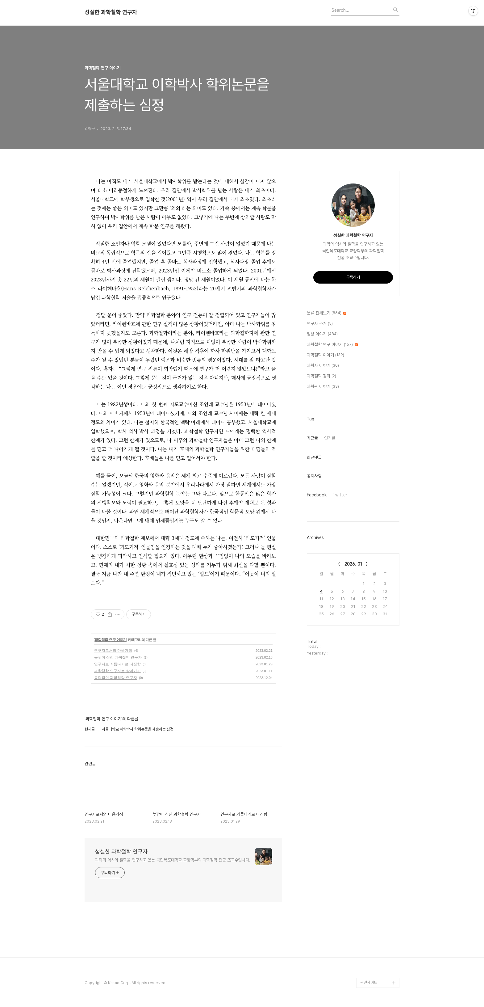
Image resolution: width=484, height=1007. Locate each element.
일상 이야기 (322, 334)
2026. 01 (353, 564)
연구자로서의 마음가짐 (113, 650)
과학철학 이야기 (325, 355)
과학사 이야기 (323, 366)
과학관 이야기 (323, 387)
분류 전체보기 (326, 313)
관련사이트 (368, 982)
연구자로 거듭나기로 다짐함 (117, 664)
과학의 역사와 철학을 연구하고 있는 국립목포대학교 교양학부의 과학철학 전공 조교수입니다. (172, 859)
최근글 (312, 438)
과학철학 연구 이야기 (110, 640)
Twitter (340, 494)
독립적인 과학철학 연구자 (115, 678)
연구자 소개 (320, 324)
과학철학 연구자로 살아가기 (117, 671)
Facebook (317, 494)
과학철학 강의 (321, 376)
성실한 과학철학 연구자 (111, 12)
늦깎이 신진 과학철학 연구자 (118, 657)
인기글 (329, 438)
